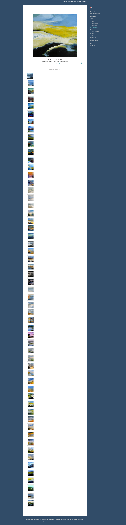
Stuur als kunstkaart (55, 64)
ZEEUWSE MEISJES (94, 31)
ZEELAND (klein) (93, 25)
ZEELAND (92, 21)
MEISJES (92, 33)
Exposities (93, 16)
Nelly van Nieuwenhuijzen (69, 1)
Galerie (92, 18)
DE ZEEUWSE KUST (94, 27)
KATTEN (91, 35)
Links (91, 43)
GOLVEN (91, 29)
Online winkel (94, 41)
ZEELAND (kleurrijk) (94, 23)
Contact (92, 45)
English (91, 7)
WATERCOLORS (93, 37)
